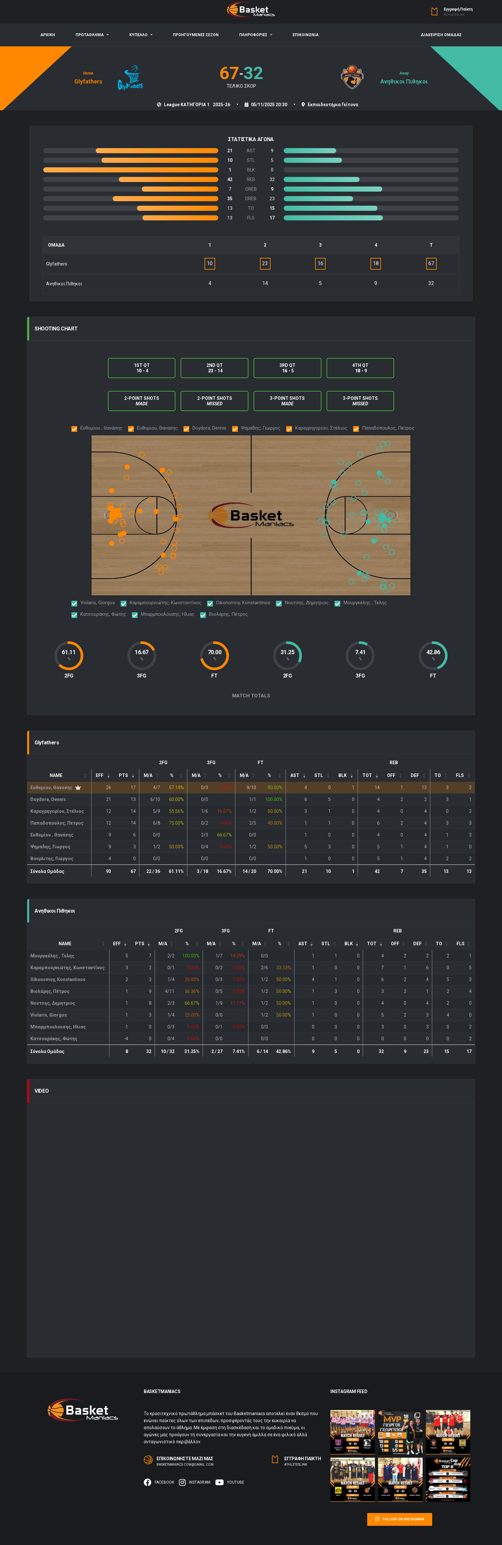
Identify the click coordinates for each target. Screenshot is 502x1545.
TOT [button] (367, 775)
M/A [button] (148, 775)
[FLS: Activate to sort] (463, 775)
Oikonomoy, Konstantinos (57, 979)
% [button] (172, 775)
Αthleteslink (454, 14)
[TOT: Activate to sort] (370, 775)
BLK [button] (342, 775)
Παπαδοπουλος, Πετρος (57, 823)
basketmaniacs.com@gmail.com (185, 1464)
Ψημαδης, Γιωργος (50, 846)
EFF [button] (99, 775)
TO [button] (437, 775)
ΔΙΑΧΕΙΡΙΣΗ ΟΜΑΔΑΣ (441, 35)
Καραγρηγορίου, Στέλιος (57, 811)
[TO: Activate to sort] (440, 775)
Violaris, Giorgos (48, 1015)
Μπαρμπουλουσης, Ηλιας (58, 1026)
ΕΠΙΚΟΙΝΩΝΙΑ (306, 35)
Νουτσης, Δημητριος (52, 1003)
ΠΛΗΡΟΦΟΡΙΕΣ (253, 35)
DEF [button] (415, 775)
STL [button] (318, 775)
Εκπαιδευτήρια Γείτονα (333, 104)
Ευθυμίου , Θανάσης (51, 834)
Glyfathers (88, 81)
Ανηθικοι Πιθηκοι (404, 81)
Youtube (229, 1482)
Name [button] (56, 775)
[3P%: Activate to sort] (223, 775)
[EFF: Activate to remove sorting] (102, 775)
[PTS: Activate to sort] (126, 775)
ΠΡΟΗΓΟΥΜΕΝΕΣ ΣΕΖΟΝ (196, 35)
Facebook (159, 1482)
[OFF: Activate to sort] (394, 775)
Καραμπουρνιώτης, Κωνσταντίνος (67, 967)
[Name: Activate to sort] (59, 775)
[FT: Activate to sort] (247, 775)
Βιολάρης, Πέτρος (49, 991)
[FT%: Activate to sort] (272, 775)
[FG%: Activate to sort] (175, 775)
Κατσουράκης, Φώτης (53, 1038)
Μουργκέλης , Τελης (52, 955)
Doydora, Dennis (48, 799)
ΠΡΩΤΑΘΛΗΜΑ (90, 35)
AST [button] (294, 775)
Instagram (194, 1482)
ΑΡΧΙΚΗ (47, 35)
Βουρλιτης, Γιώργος (51, 858)
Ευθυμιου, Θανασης (51, 787)
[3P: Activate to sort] (199, 775)
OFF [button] (391, 775)
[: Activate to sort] (298, 775)
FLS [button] (460, 775)
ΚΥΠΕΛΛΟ (138, 35)
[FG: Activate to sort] (151, 775)
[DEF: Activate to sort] (418, 775)
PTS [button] (123, 775)
